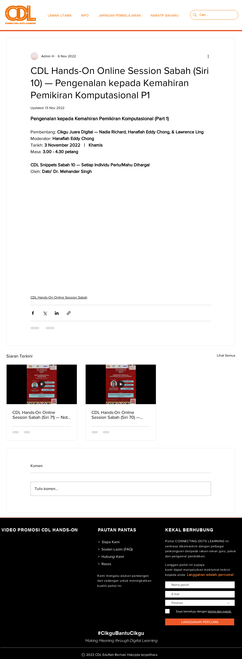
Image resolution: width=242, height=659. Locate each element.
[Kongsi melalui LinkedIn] (56, 313)
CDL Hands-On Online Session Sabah (58, 297)
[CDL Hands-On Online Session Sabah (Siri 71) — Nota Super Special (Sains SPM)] (42, 384)
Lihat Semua (226, 355)
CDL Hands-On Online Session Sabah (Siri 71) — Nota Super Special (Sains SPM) (41, 415)
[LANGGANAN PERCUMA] (199, 622)
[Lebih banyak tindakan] (208, 56)
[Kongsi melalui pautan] (68, 313)
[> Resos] (104, 564)
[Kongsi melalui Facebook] (32, 313)
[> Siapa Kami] (109, 542)
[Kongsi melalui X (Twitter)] (44, 313)
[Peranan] (200, 603)
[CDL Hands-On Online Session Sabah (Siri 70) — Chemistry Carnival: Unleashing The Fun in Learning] (121, 384)
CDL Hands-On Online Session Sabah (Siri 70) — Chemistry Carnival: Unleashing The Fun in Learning (115, 415)
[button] (86, 15)
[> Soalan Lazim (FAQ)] (115, 549)
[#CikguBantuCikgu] (121, 633)
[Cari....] (214, 15)
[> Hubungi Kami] (111, 556)
